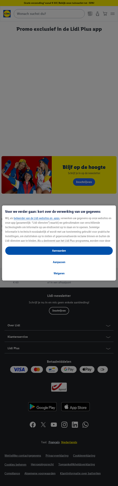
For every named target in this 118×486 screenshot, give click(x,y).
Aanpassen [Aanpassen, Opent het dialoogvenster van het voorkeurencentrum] (59, 262)
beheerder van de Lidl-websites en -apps (36, 218)
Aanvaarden (59, 250)
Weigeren (59, 273)
